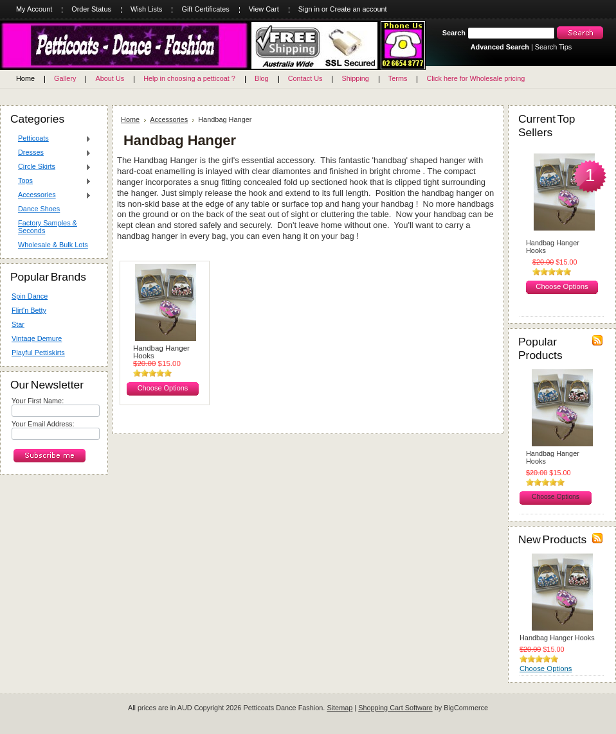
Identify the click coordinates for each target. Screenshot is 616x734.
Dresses (51, 152)
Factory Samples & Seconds (47, 226)
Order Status (91, 9)
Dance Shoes (39, 209)
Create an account (358, 9)
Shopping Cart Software (395, 708)
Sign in (309, 9)
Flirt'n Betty (29, 310)
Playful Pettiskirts (38, 352)
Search (454, 33)
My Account (34, 9)
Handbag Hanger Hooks (161, 352)
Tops (51, 181)
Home (130, 119)
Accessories (51, 195)
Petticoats (51, 138)
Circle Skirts (51, 166)
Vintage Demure (37, 338)
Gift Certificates (205, 9)
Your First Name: (38, 401)
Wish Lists (147, 9)
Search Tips (553, 47)
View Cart (264, 9)
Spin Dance (30, 296)
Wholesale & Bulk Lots (53, 245)
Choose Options (163, 388)
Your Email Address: (43, 424)
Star (18, 324)
